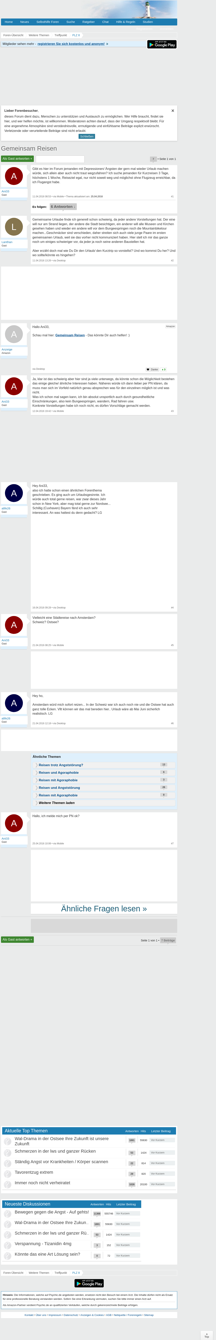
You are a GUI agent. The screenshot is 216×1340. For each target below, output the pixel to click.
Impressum (55, 1315)
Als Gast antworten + (17, 158)
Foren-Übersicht (13, 1272)
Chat (105, 21)
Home (9, 21)
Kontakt (29, 1315)
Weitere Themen (39, 1272)
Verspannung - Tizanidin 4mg (43, 1243)
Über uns (41, 1315)
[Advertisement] (104, 875)
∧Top (206, 1335)
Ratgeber (88, 21)
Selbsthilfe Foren (47, 21)
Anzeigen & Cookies (92, 1315)
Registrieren (144, 28)
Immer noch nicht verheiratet (42, 1182)
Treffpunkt (60, 1272)
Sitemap (149, 1315)
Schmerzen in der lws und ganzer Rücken (55, 1151)
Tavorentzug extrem (34, 1172)
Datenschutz (71, 1315)
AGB (108, 1315)
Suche (70, 21)
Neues (24, 21)
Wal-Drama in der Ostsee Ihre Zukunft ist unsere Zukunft (70, 1222)
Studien (148, 21)
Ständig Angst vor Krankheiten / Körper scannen (61, 1161)
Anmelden (166, 28)
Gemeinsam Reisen (29, 148)
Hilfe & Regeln (125, 21)
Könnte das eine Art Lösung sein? (47, 1254)
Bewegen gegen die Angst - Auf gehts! (52, 1212)
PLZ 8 (76, 1272)
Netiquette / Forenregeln (128, 1315)
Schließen (86, 136)
